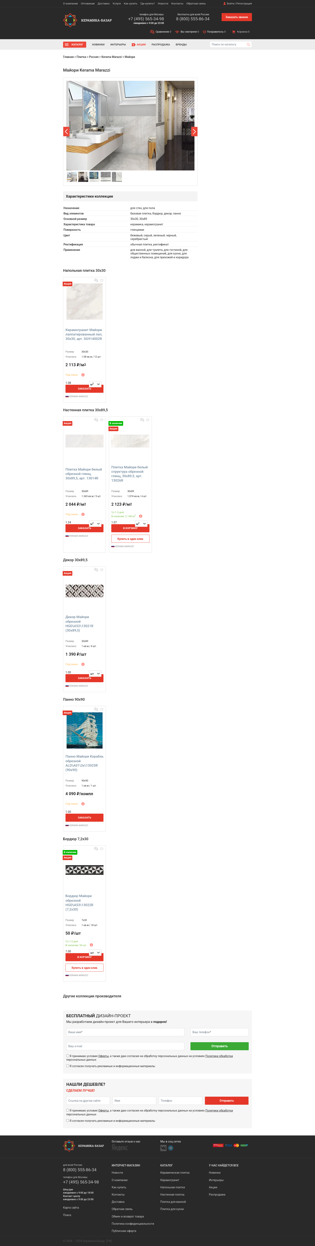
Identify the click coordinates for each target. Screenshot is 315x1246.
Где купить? (147, 3)
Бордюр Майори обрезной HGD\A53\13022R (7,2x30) (79, 902)
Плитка (81, 56)
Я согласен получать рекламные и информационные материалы (112, 1066)
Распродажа (161, 44)
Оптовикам (88, 3)
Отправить (219, 1046)
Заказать (84, 388)
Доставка (103, 3)
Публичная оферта (124, 1231)
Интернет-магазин (126, 1165)
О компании (70, 3)
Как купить (130, 3)
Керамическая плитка (174, 1172)
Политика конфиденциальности (133, 1223)
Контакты (177, 3)
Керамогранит (169, 1180)
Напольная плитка (172, 1187)
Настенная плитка (172, 1194)
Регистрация (244, 3)
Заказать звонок (237, 17)
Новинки (98, 44)
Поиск (67, 1215)
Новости (163, 3)
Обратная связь (196, 3)
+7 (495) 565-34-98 (146, 18)
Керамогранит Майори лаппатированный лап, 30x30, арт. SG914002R (83, 334)
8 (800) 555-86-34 (192, 18)
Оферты (103, 1056)
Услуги (116, 3)
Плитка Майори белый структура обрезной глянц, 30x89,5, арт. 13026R (129, 473)
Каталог (77, 44)
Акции (141, 44)
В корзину (130, 528)
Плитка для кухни (172, 1209)
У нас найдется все (223, 1165)
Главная (68, 56)
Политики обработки (219, 1056)
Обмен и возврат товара (128, 1216)
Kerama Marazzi (111, 56)
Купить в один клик (130, 538)
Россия (94, 56)
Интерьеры (118, 44)
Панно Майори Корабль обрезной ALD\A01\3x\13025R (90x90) (84, 763)
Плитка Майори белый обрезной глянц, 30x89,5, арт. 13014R (83, 473)
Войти (230, 3)
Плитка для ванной (173, 1201)
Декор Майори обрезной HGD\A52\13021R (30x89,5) (79, 623)
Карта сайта (71, 1207)
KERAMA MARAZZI (76, 396)
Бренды (181, 44)
